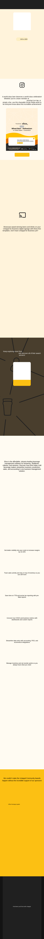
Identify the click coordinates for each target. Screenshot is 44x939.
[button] (39, 4)
